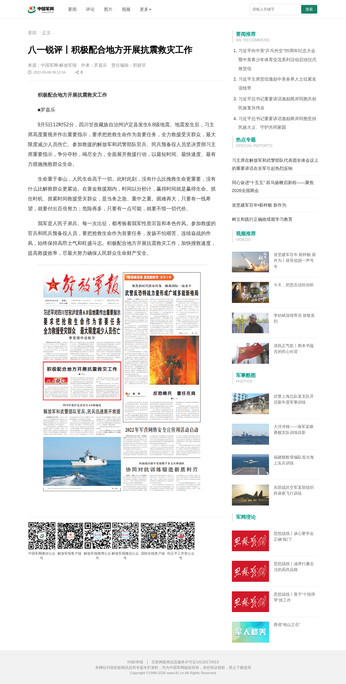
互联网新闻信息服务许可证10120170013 (185, 662)
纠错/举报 (135, 662)
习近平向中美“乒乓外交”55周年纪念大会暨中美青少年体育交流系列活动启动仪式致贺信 (277, 59)
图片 (108, 9)
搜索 (309, 9)
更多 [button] (146, 9)
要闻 (72, 9)
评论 (90, 9)
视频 (126, 9)
